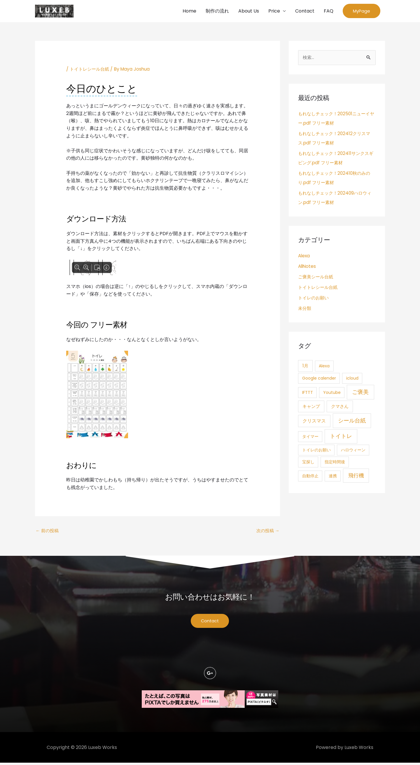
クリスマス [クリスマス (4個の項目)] (314, 421)
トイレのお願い (314, 298)
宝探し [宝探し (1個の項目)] (308, 463)
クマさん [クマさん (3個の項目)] (340, 407)
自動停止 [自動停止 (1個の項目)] (310, 477)
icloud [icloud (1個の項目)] (352, 379)
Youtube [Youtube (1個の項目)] (332, 393)
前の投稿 (48, 531)
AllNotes (307, 267)
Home (189, 11)
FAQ (328, 11)
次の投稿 (267, 531)
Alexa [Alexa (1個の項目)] (324, 367)
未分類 (305, 309)
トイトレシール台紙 (91, 70)
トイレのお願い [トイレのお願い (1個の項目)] (316, 451)
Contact (304, 11)
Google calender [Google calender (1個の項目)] (319, 379)
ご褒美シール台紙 (316, 277)
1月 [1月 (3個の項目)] (305, 367)
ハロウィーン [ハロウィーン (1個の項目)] (353, 451)
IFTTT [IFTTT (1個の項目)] (307, 393)
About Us (248, 11)
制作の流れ (217, 11)
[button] (361, 11)
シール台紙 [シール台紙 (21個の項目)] (352, 421)
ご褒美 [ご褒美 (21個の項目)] (360, 393)
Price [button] (274, 11)
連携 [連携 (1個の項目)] (333, 477)
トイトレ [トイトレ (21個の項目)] (341, 437)
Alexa (304, 256)
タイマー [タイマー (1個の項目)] (310, 438)
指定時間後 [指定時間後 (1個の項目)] (335, 463)
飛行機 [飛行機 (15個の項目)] (356, 476)
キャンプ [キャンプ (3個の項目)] (311, 407)
